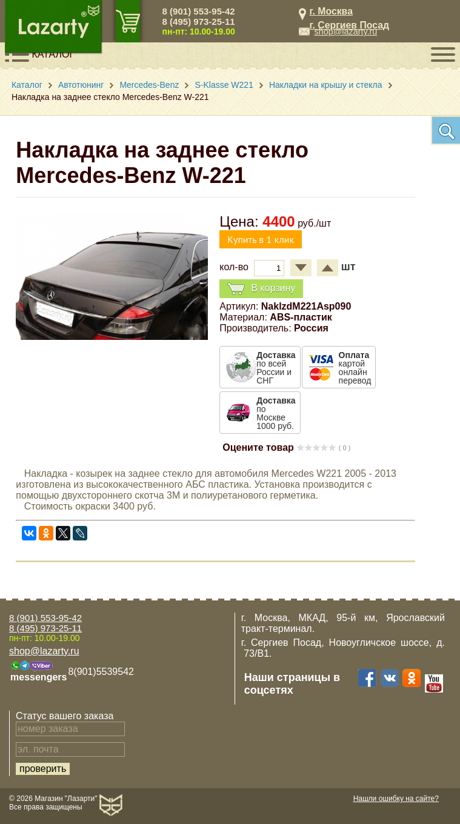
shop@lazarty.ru (345, 31)
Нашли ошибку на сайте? (396, 798)
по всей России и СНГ (275, 367)
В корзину (261, 288)
